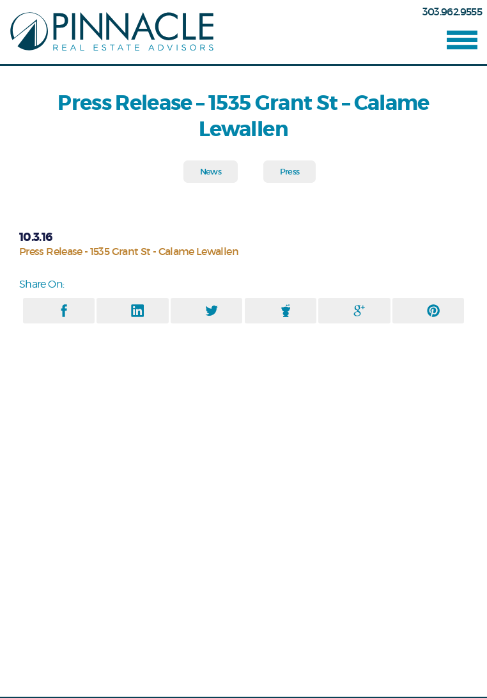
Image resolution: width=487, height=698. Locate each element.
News (210, 171)
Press (290, 171)
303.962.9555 (452, 11)
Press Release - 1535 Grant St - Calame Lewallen (128, 251)
